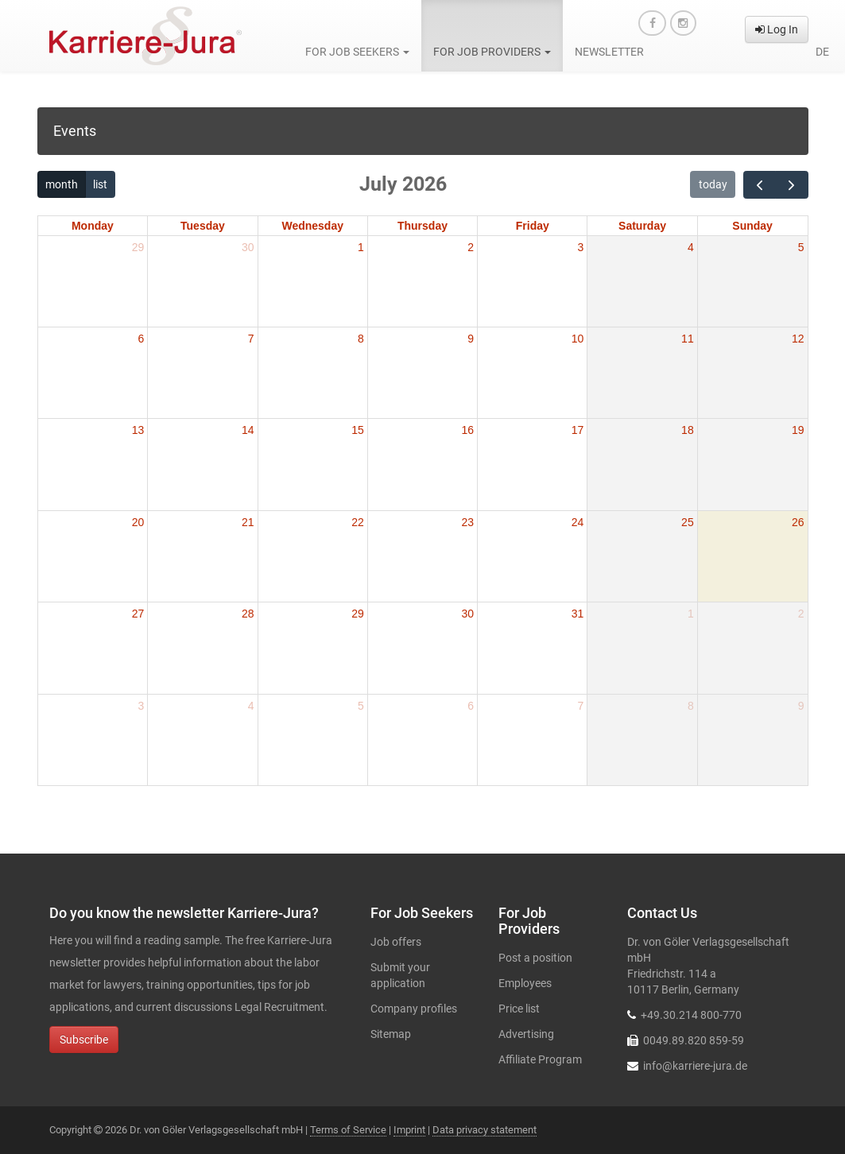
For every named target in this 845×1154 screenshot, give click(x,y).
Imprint (409, 1130)
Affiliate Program (540, 1059)
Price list (519, 1008)
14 (248, 430)
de (822, 51)
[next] (791, 185)
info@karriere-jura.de (695, 1065)
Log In (776, 29)
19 (798, 430)
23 (468, 522)
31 (578, 613)
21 (248, 522)
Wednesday (312, 225)
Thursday (422, 225)
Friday (532, 225)
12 (798, 338)
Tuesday (202, 225)
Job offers (395, 941)
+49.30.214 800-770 (691, 1015)
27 (138, 613)
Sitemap (390, 1034)
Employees (525, 983)
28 (248, 613)
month (61, 184)
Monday (93, 225)
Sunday (752, 225)
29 (138, 247)
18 (687, 430)
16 (468, 430)
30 (248, 247)
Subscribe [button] (84, 1039)
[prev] (759, 185)
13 (138, 430)
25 (687, 522)
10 (578, 338)
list (100, 184)
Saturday (642, 225)
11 (687, 338)
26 (798, 522)
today (713, 184)
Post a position (535, 957)
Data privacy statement (484, 1130)
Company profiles (413, 1008)
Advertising (526, 1034)
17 (578, 430)
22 (357, 522)
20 (138, 522)
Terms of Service (348, 1130)
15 (357, 430)
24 (578, 522)
